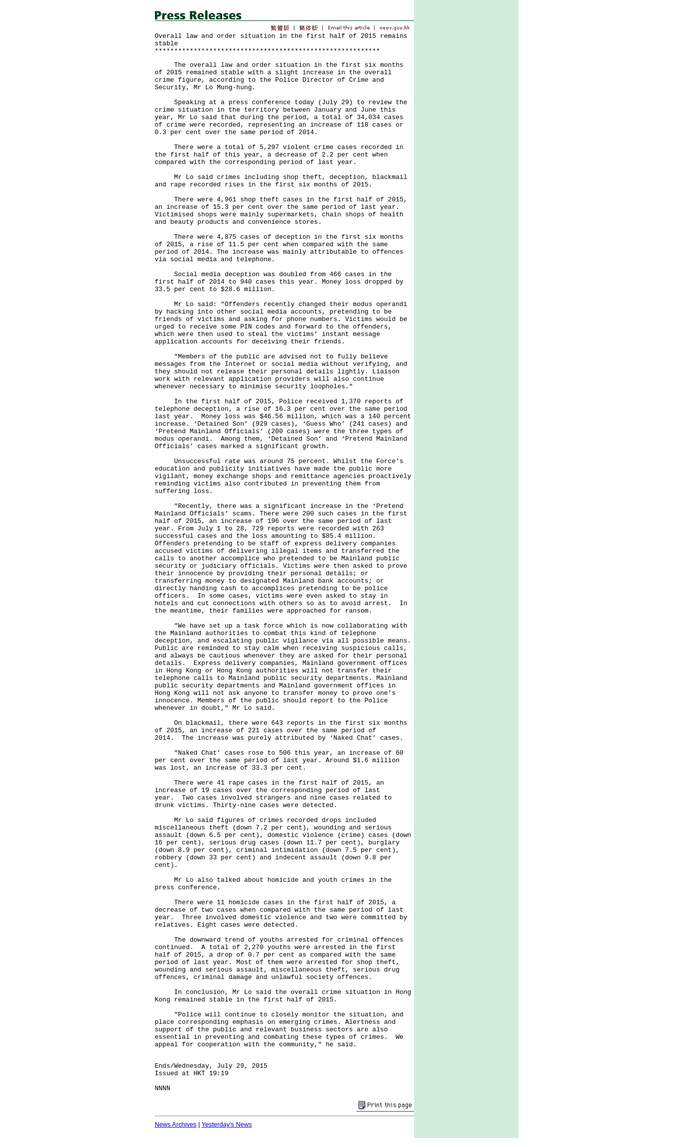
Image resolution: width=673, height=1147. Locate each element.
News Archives (176, 1124)
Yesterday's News (227, 1124)
